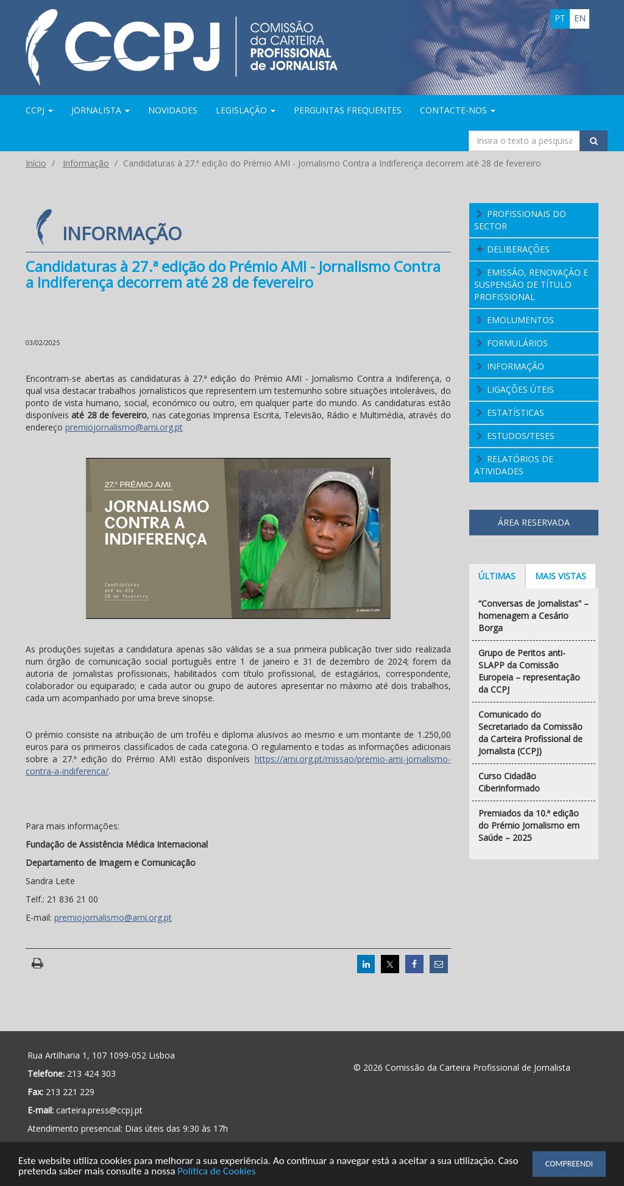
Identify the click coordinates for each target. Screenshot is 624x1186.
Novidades (172, 110)
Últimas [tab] (497, 576)
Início (36, 163)
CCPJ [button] (39, 110)
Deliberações (518, 249)
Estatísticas (515, 412)
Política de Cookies (217, 1172)
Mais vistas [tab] (560, 576)
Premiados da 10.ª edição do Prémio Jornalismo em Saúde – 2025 (529, 825)
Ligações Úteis (520, 389)
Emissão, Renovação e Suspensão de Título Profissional (531, 284)
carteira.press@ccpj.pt (99, 1110)
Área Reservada (534, 522)
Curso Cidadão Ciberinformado (509, 782)
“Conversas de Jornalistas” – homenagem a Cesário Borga (533, 616)
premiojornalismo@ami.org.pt (124, 427)
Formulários (517, 343)
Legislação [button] (245, 110)
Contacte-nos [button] (457, 110)
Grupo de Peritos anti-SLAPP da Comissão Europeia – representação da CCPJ (529, 671)
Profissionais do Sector (520, 220)
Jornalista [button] (100, 110)
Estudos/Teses (521, 435)
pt (560, 18)
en (580, 18)
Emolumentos (520, 320)
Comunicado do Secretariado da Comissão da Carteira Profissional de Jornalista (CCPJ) (530, 733)
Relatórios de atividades (514, 465)
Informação (86, 163)
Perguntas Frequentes (348, 110)
